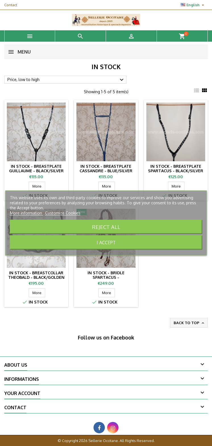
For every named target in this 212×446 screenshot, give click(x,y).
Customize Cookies (62, 213)
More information (26, 213)
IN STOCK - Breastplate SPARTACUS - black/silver (175, 168)
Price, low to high (66, 80)
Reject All (106, 227)
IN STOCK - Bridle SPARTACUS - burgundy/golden (106, 277)
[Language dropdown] (193, 5)
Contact (10, 5)
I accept (106, 242)
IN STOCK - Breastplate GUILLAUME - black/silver (36, 168)
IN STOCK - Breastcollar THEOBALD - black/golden (36, 275)
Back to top (189, 323)
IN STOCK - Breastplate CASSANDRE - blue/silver (106, 168)
